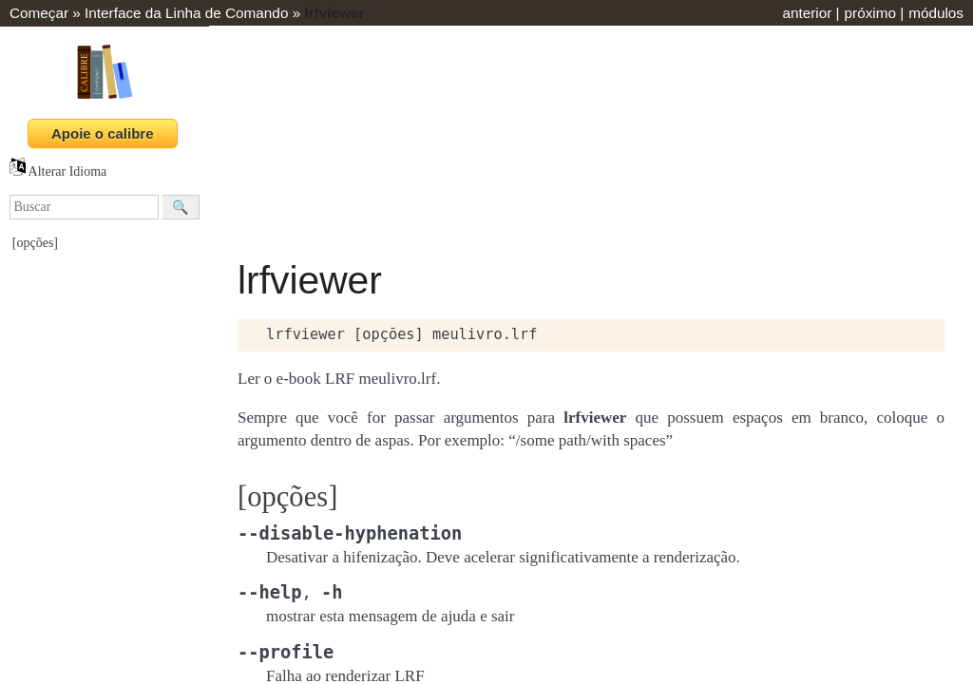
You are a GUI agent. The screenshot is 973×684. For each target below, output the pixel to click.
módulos (935, 13)
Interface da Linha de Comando (186, 13)
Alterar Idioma (58, 171)
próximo (870, 13)
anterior (806, 13)
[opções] (35, 243)
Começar (39, 13)
